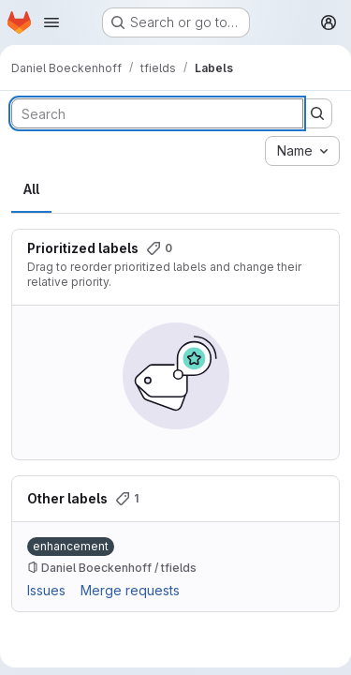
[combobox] (302, 151)
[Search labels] (157, 113)
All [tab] (31, 189)
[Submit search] (317, 113)
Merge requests (130, 590)
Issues (46, 590)
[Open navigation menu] (51, 23)
